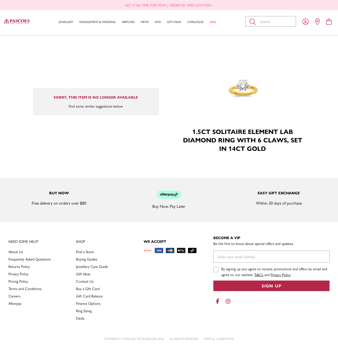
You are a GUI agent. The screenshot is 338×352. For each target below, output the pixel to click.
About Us (15, 251)
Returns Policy (19, 266)
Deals (80, 318)
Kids (158, 22)
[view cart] (329, 21)
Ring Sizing (84, 310)
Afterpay (14, 303)
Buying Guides (86, 259)
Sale (213, 22)
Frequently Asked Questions (29, 259)
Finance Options (88, 303)
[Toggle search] (253, 21)
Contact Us (84, 281)
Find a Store (85, 251)
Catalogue (195, 22)
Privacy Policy (18, 273)
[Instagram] (227, 301)
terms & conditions (219, 339)
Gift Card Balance (89, 295)
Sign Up (271, 286)
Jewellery (66, 22)
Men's (145, 22)
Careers (14, 295)
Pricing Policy (18, 281)
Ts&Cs (258, 274)
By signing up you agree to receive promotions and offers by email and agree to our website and (274, 271)
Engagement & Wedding (97, 22)
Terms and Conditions (24, 288)
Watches (128, 22)
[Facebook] (217, 301)
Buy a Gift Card (88, 288)
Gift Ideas (174, 22)
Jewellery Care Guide (92, 266)
